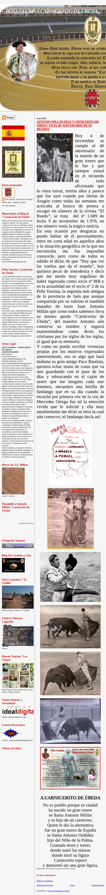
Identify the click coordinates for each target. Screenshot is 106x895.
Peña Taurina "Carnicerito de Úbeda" (19, 199)
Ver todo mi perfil (8, 206)
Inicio (72, 885)
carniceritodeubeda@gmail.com (14, 262)
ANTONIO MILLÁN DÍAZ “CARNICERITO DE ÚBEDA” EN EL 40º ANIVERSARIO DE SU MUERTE (68, 125)
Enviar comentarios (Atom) (59, 891)
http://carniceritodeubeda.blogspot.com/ (17, 363)
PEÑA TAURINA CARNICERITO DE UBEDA (51, 11)
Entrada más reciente (45, 885)
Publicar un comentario (45, 881)
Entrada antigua (98, 885)
